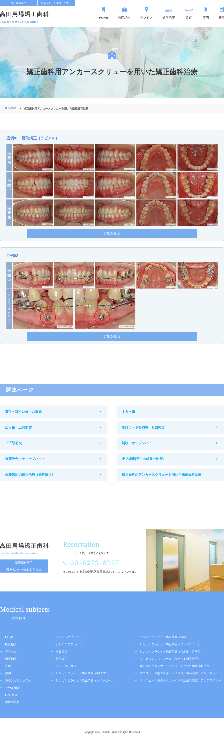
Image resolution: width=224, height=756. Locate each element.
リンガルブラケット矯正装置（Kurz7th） (82, 683)
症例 (8, 675)
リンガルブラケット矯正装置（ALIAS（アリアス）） (174, 661)
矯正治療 (11, 668)
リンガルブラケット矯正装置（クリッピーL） (86, 690)
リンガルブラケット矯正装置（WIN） (164, 647)
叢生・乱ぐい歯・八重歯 (26, 414)
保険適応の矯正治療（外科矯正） (33, 483)
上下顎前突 (16, 449)
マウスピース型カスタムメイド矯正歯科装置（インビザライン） (182, 683)
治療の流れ (12, 712)
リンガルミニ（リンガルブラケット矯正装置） (170, 668)
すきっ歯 (131, 414)
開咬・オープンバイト (141, 449)
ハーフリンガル (66, 675)
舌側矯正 (61, 668)
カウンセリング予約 (18, 690)
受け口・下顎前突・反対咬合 (146, 431)
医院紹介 (11, 654)
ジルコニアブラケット (70, 654)
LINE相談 (11, 704)
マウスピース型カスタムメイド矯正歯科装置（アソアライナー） (182, 690)
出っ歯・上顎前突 (21, 431)
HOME (9, 647)
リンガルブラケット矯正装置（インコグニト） (170, 654)
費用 (8, 683)
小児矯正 (61, 661)
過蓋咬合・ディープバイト (28, 466)
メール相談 (12, 697)
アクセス (11, 661)
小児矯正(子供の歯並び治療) (146, 466)
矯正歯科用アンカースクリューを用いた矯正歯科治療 (165, 483)
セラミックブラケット (70, 647)
